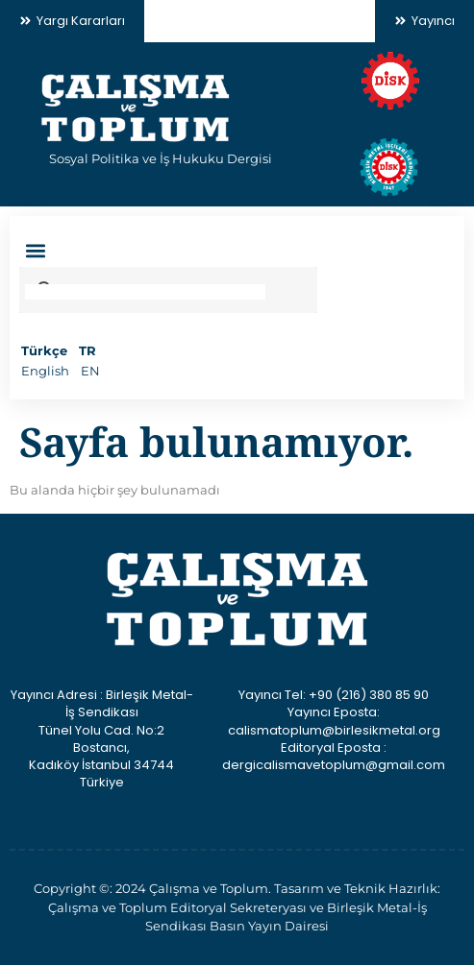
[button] (35, 251)
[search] (145, 292)
